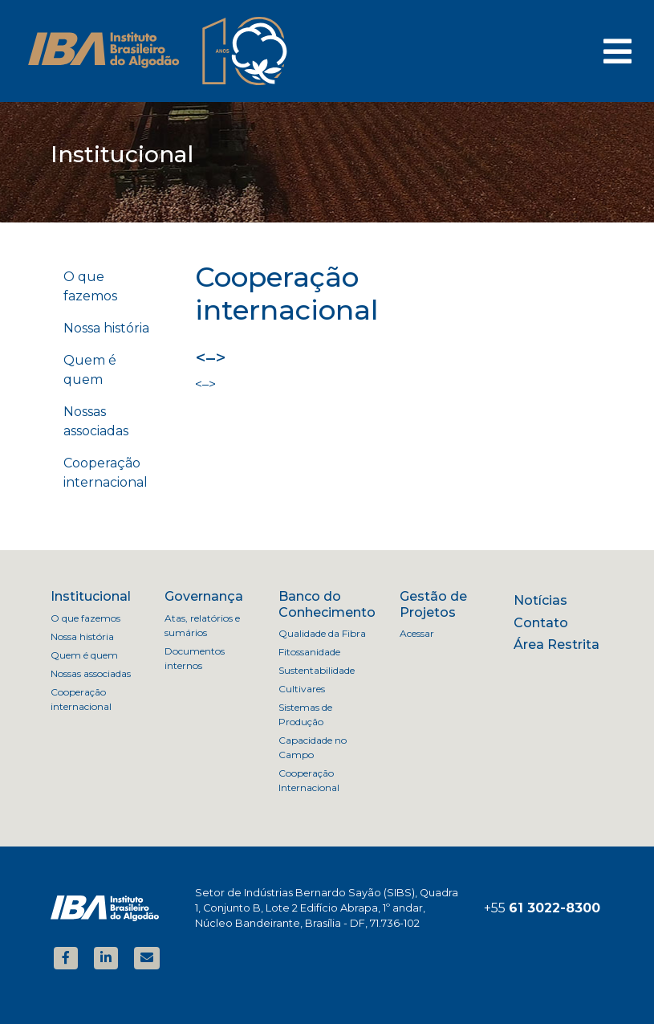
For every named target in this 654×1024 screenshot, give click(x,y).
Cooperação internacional (105, 472)
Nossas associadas (95, 421)
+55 (542, 908)
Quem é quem (89, 370)
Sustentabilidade (316, 670)
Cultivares (301, 689)
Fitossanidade (309, 652)
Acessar (417, 633)
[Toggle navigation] (617, 51)
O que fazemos (90, 286)
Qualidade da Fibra (322, 633)
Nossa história (106, 328)
